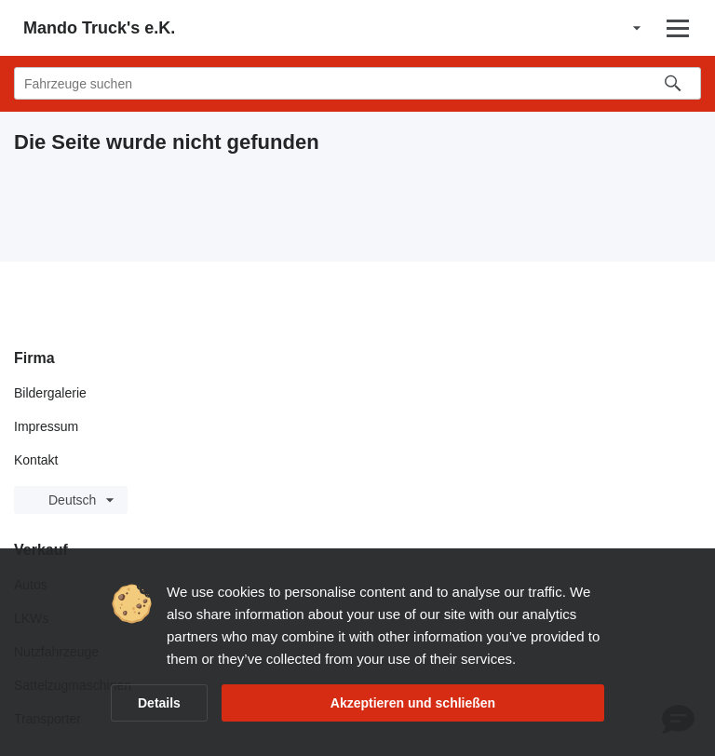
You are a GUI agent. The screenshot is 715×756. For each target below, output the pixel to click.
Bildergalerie (50, 392)
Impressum (46, 426)
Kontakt (36, 459)
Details (159, 702)
